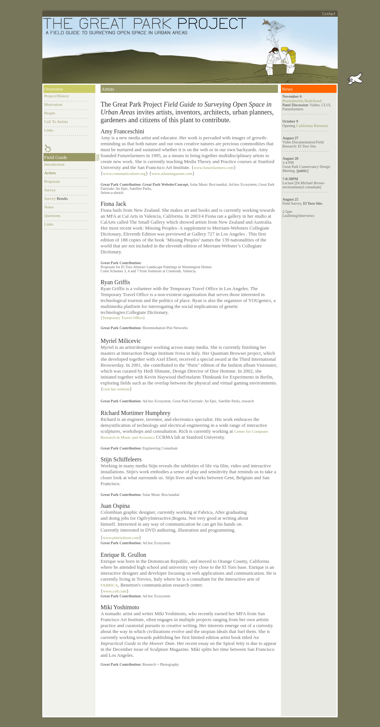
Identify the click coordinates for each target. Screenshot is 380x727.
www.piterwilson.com (121, 537)
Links (48, 130)
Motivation (53, 104)
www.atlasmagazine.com (171, 173)
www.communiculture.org (124, 173)
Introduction (54, 164)
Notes (49, 207)
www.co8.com (114, 591)
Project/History (56, 96)
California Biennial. (311, 125)
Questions (52, 215)
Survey (50, 190)
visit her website (116, 389)
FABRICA (109, 585)
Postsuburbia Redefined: (302, 100)
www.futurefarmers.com (213, 167)
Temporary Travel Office (122, 317)
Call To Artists (56, 121)
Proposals (52, 181)
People (49, 113)
